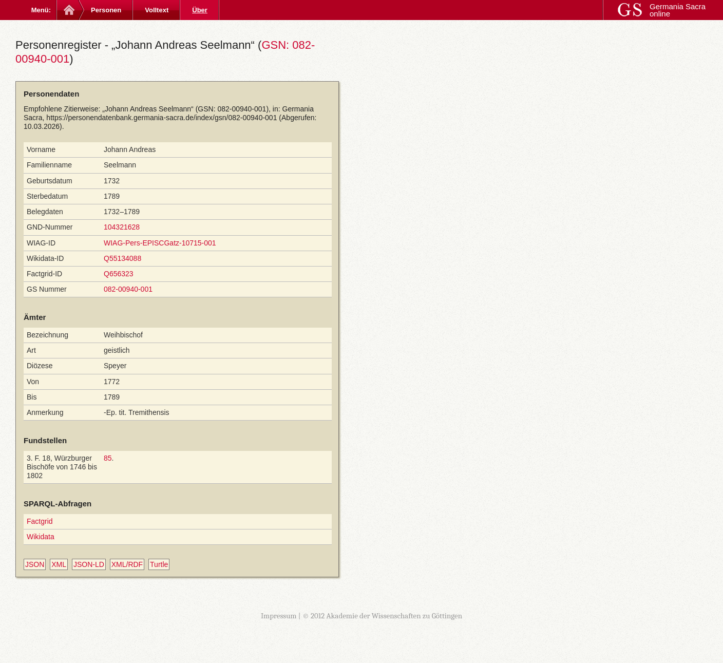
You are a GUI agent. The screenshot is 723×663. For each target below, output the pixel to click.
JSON (34, 564)
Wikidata (40, 537)
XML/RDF (127, 564)
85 (108, 458)
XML (58, 564)
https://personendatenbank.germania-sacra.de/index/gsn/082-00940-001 (161, 117)
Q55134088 (122, 258)
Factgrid (40, 521)
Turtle (159, 564)
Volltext (156, 10)
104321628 (122, 227)
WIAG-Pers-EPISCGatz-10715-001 (160, 243)
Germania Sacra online (678, 10)
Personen (106, 10)
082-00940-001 (128, 289)
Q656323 (119, 274)
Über (199, 10)
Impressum (279, 615)
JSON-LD (88, 564)
